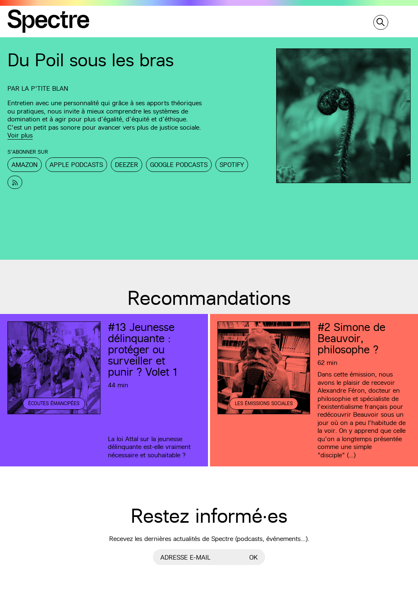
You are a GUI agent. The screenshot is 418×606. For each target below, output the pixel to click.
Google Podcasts (179, 165)
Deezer (126, 165)
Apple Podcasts (76, 165)
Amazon (25, 165)
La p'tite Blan (44, 88)
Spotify (232, 165)
